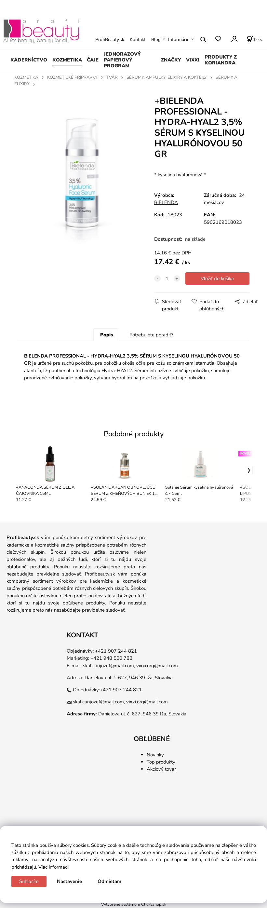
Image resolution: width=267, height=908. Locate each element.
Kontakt (138, 39)
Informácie (178, 39)
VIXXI (192, 60)
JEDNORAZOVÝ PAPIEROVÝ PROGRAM (122, 60)
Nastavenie (69, 881)
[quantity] (167, 278)
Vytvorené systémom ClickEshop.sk (133, 904)
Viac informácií (53, 867)
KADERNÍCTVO (28, 60)
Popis (106, 335)
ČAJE (93, 60)
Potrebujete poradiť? (151, 335)
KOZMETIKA (67, 60)
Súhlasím (29, 881)
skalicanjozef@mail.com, (109, 665)
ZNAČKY (171, 60)
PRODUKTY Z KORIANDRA (221, 60)
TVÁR (112, 77)
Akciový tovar (161, 769)
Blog (156, 39)
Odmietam (109, 881)
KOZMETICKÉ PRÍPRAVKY (72, 77)
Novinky (155, 755)
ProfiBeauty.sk (109, 39)
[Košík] (254, 39)
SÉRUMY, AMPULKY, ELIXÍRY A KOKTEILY (167, 77)
